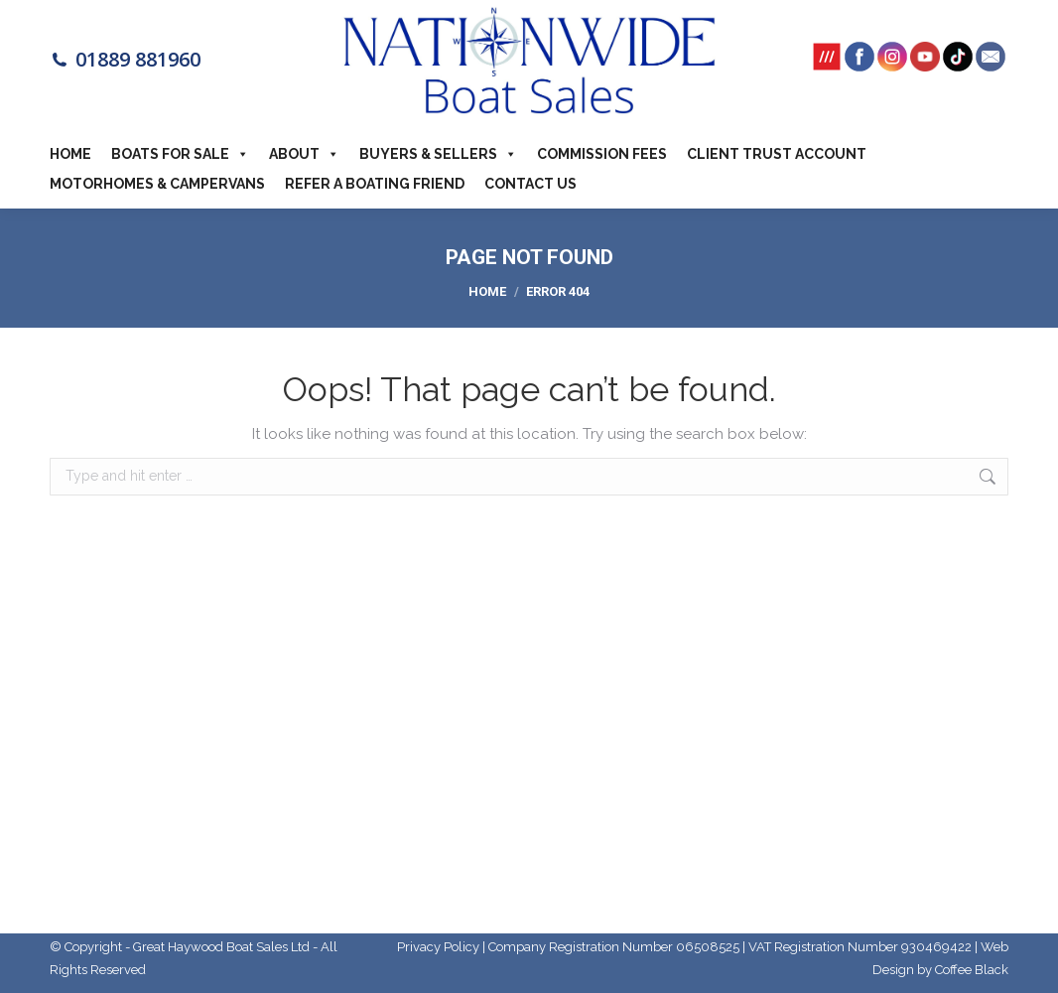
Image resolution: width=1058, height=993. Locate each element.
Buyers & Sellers (438, 154)
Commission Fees (602, 154)
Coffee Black (971, 969)
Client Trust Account (776, 154)
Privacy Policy (438, 946)
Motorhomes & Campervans (157, 184)
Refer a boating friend (374, 184)
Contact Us (530, 184)
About (304, 154)
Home (70, 154)
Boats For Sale (180, 154)
